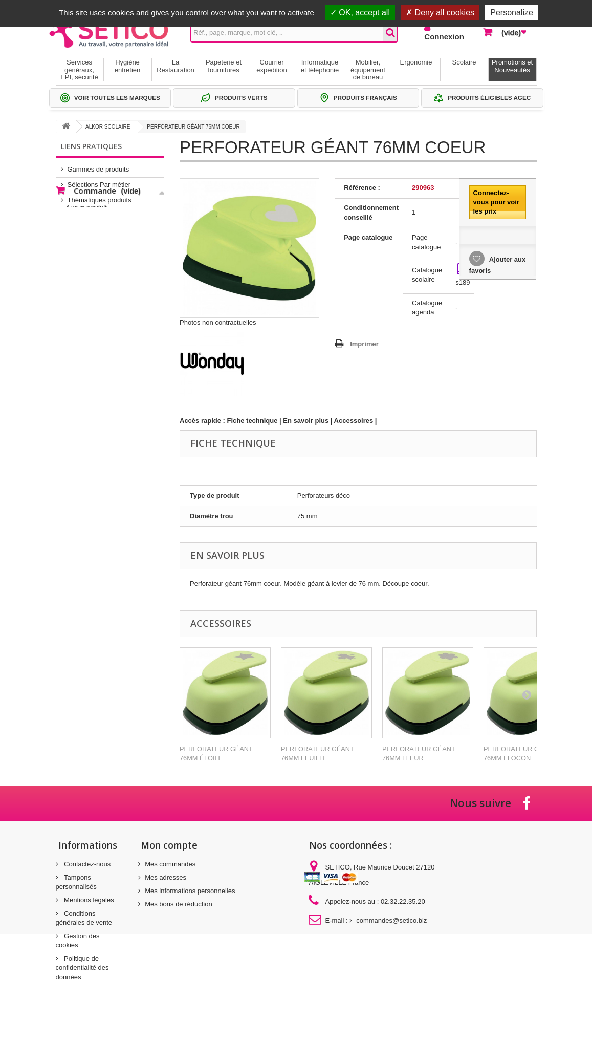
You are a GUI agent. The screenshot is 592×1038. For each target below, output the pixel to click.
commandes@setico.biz (391, 920)
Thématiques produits (99, 196)
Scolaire (464, 62)
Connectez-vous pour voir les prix (496, 202)
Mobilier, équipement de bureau (367, 69)
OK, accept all (360, 12)
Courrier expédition (271, 65)
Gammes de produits (98, 165)
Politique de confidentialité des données (82, 968)
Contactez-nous (86, 864)
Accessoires (354, 421)
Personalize (511, 12)
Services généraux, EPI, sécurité (79, 69)
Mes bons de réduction (178, 904)
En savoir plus (305, 421)
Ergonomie (416, 62)
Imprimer (364, 344)
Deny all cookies (440, 12)
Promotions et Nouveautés (512, 65)
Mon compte (169, 845)
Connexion (444, 36)
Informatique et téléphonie (320, 65)
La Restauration (175, 65)
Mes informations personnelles (190, 891)
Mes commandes (170, 864)
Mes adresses (165, 877)
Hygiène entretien (128, 65)
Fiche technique (252, 421)
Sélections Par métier (99, 180)
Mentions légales (88, 900)
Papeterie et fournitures (224, 65)
